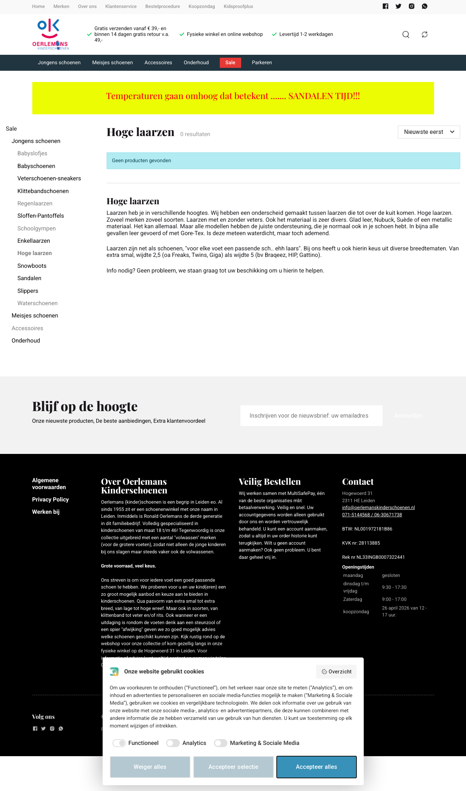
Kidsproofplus (238, 6)
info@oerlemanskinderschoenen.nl (378, 508)
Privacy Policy (50, 499)
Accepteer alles (316, 766)
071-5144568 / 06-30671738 (372, 515)
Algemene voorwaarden (49, 483)
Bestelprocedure (162, 6)
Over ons (87, 6)
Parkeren (262, 63)
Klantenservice (121, 6)
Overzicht (336, 671)
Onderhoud (196, 63)
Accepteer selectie (233, 766)
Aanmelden (408, 415)
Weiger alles (149, 766)
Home (38, 6)
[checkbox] (134, 743)
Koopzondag (202, 6)
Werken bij (46, 511)
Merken (61, 6)
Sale (230, 63)
